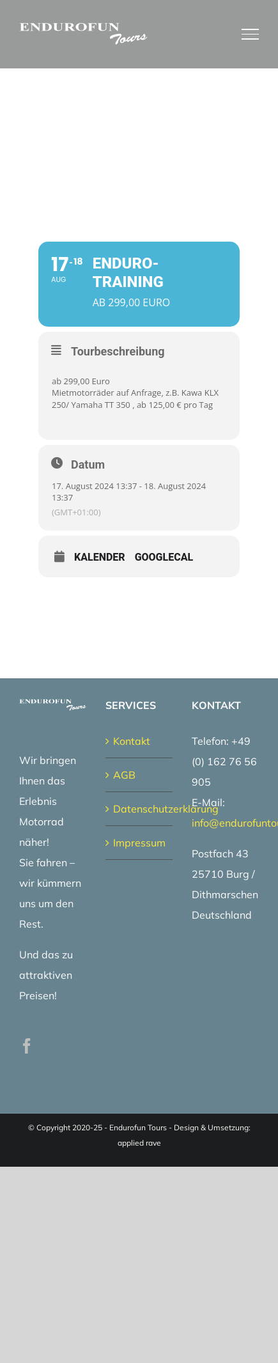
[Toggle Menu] (251, 34)
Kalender (99, 557)
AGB (124, 774)
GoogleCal (164, 557)
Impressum (139, 842)
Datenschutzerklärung (139, 808)
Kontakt (131, 741)
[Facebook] (27, 1046)
